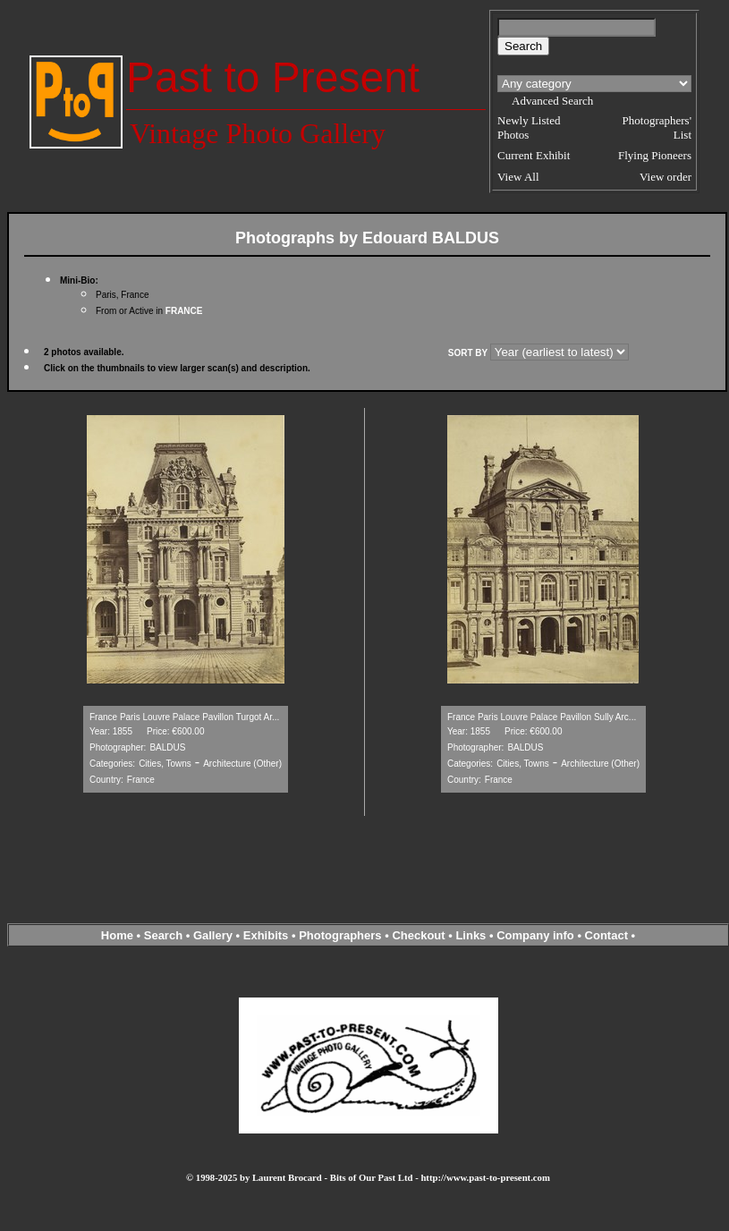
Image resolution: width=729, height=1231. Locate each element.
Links (470, 935)
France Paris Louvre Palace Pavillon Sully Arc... (541, 717)
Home (117, 935)
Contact (606, 935)
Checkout (418, 935)
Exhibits (266, 935)
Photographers (340, 935)
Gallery (213, 935)
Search (163, 935)
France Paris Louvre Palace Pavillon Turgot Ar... (184, 717)
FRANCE (184, 311)
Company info (536, 935)
